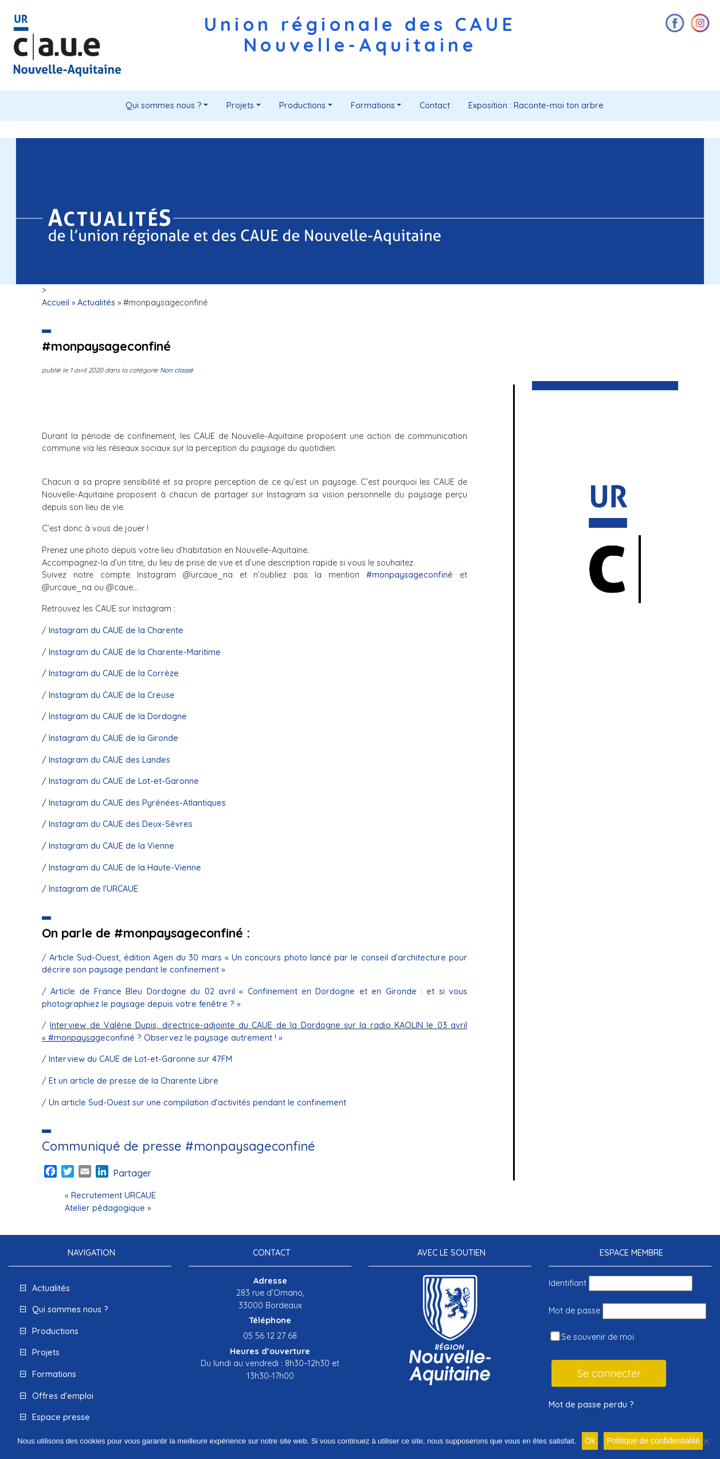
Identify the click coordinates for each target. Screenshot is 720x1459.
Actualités (96, 302)
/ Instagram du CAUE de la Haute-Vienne (121, 867)
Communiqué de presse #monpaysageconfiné (178, 1146)
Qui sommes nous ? (164, 105)
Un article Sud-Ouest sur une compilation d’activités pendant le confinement (197, 1102)
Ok (590, 1440)
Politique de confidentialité (653, 1440)
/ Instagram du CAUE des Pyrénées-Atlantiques (134, 803)
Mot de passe (574, 1310)
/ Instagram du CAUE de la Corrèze (110, 673)
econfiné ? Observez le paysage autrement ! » (191, 1038)
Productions (302, 105)
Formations (373, 105)
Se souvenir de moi (592, 1336)
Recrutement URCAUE (113, 1195)
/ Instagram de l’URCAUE (90, 889)
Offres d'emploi (62, 1396)
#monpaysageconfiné (409, 575)
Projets (240, 105)
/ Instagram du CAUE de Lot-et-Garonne (120, 781)
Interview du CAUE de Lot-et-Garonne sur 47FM (139, 1059)
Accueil (55, 302)
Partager (132, 1173)
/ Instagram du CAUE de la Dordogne (114, 716)
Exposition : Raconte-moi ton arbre (536, 105)
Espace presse (61, 1417)
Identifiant (567, 1283)
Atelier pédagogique (105, 1208)
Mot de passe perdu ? (591, 1404)
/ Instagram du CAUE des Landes (106, 760)
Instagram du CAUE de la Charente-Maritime (135, 652)
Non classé (176, 370)
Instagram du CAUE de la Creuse (112, 695)
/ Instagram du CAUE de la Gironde (110, 738)
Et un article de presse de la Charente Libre (133, 1081)
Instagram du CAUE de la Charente (116, 630)
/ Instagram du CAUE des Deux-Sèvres (117, 824)
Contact (435, 105)
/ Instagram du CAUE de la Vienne (108, 846)
